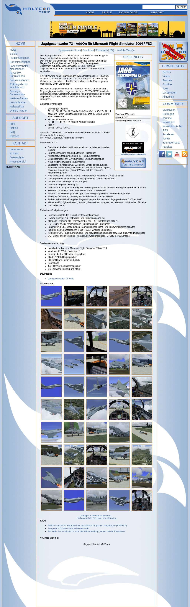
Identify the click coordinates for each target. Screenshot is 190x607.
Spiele (13, 53)
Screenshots (101, 50)
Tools (166, 88)
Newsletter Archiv (173, 126)
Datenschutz (17, 157)
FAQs (112, 50)
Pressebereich (18, 161)
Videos (167, 76)
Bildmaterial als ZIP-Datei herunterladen (97, 518)
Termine (167, 118)
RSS (165, 130)
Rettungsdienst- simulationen (19, 86)
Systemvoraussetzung (70, 50)
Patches (14, 136)
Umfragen (168, 113)
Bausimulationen (19, 80)
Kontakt (14, 153)
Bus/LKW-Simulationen (17, 75)
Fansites (167, 146)
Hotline (14, 127)
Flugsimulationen (20, 57)
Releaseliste (17, 106)
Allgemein (168, 96)
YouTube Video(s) (126, 50)
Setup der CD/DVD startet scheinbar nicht (68, 528)
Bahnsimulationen (20, 61)
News (13, 49)
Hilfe (12, 123)
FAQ (12, 132)
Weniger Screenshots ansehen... (97, 515)
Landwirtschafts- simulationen (19, 67)
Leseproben (169, 92)
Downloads (88, 50)
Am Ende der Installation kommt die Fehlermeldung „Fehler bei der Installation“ (87, 531)
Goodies (167, 84)
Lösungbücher (18, 102)
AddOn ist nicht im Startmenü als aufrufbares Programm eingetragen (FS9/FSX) (87, 525)
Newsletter (169, 122)
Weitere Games (19, 98)
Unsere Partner (18, 110)
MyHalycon (169, 109)
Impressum (16, 149)
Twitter (166, 138)
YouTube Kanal (171, 142)
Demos (167, 72)
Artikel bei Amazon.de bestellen (132, 153)
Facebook (168, 134)
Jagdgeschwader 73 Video (61, 278)
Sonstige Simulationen (17, 93)
